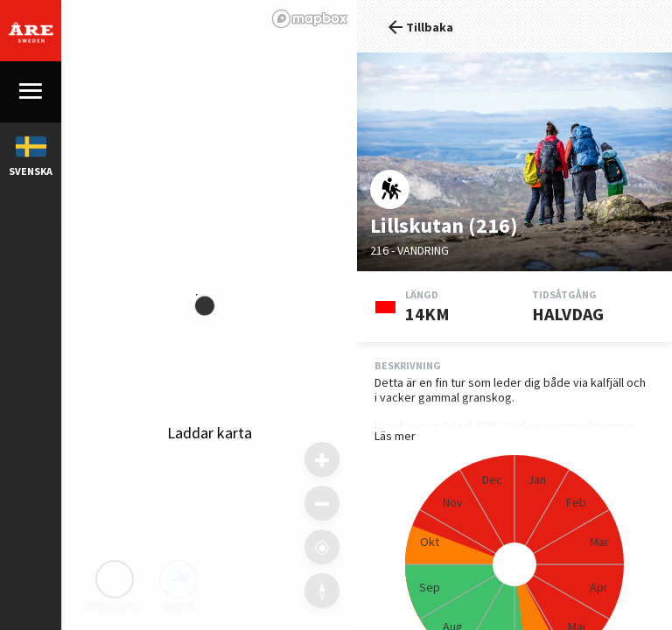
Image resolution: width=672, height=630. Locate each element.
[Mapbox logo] (309, 19)
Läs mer (395, 436)
